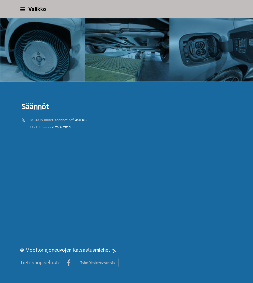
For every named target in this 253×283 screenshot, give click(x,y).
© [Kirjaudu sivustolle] (22, 250)
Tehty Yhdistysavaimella (97, 262)
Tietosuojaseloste (40, 262)
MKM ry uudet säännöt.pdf (52, 120)
